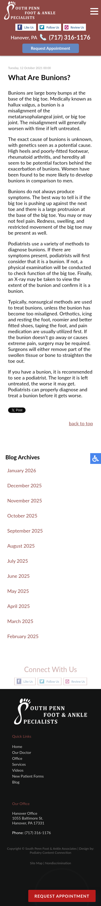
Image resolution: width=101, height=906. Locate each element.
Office (17, 758)
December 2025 (24, 485)
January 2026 (21, 470)
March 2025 (20, 621)
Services (19, 764)
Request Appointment (50, 48)
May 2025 (18, 591)
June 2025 (18, 576)
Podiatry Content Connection (50, 853)
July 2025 (17, 561)
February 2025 (23, 636)
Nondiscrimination (58, 863)
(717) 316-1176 (69, 37)
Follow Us (49, 27)
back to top (81, 424)
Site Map (36, 863)
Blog (15, 782)
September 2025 (25, 531)
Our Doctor (21, 752)
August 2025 (21, 546)
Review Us (74, 27)
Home (17, 746)
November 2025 (24, 500)
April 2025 (18, 606)
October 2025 (22, 516)
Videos (17, 770)
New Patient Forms (28, 776)
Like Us (26, 27)
